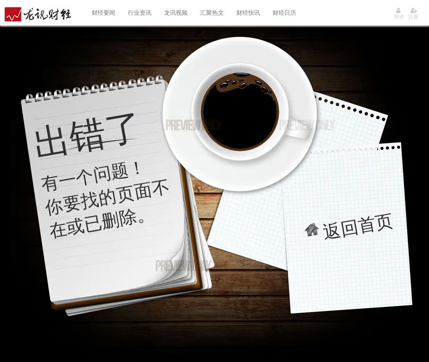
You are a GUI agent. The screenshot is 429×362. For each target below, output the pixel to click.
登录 (399, 14)
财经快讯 (248, 12)
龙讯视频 (176, 12)
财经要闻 (103, 12)
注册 (413, 14)
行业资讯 (139, 12)
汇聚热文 (212, 12)
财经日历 (284, 12)
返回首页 (358, 226)
